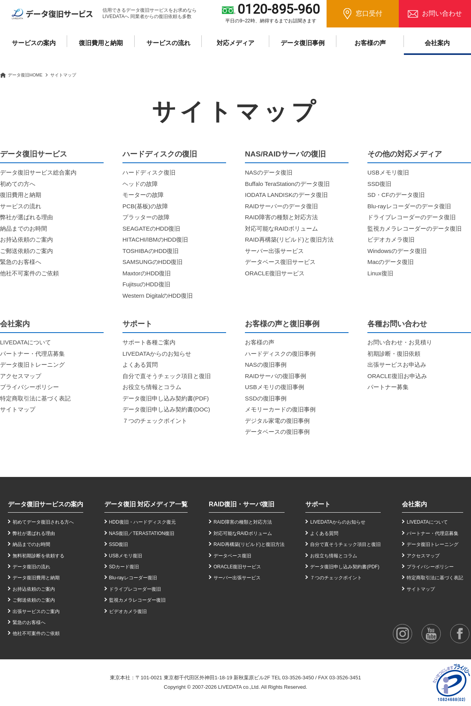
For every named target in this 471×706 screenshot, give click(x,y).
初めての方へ (17, 183)
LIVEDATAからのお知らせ (156, 353)
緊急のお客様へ (20, 261)
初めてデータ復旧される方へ (43, 522)
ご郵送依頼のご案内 (26, 250)
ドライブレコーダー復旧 (135, 589)
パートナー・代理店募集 (32, 353)
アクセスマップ (20, 376)
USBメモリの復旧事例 (274, 387)
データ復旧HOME (25, 75)
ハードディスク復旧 (148, 172)
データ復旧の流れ (31, 567)
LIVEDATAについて (25, 342)
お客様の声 (370, 43)
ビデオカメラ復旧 (390, 239)
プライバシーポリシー (29, 387)
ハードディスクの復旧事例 (280, 353)
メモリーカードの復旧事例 (280, 409)
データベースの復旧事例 (277, 431)
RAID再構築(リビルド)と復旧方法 (289, 239)
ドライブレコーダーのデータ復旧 (411, 217)
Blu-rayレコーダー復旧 (133, 577)
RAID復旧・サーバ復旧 (241, 504)
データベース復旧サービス (280, 261)
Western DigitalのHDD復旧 (157, 295)
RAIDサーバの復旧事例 (275, 376)
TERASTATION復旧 (153, 533)
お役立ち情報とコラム (151, 387)
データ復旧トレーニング (32, 364)
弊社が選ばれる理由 (26, 217)
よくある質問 (140, 364)
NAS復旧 (118, 533)
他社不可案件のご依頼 (29, 273)
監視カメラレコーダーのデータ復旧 (414, 228)
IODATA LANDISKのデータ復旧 (286, 194)
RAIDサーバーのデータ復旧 (281, 206)
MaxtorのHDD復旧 (146, 273)
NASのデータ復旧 (268, 172)
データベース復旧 (232, 556)
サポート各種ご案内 (148, 342)
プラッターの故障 (146, 217)
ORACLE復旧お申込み (397, 376)
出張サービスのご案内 (36, 611)
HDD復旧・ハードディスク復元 (142, 522)
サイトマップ (17, 409)
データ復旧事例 (303, 43)
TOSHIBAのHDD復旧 (150, 250)
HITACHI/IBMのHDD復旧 (155, 239)
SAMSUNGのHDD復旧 (152, 261)
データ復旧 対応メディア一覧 (146, 504)
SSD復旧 (379, 183)
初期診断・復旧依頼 (393, 353)
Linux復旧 (380, 273)
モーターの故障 (143, 194)
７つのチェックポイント (154, 420)
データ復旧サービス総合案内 (38, 172)
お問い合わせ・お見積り (399, 342)
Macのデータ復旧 (390, 261)
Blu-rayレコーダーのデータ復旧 (409, 206)
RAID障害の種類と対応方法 (281, 217)
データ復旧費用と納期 (36, 577)
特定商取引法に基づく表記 (35, 398)
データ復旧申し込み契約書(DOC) (166, 409)
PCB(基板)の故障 (145, 206)
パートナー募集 (388, 387)
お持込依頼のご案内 (26, 239)
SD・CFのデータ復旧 (396, 194)
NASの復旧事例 (266, 364)
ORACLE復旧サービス (275, 273)
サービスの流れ (168, 43)
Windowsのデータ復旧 (397, 250)
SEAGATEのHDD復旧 (151, 228)
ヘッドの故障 (140, 183)
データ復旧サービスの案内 (45, 504)
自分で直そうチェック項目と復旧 (166, 376)
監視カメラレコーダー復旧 (137, 600)
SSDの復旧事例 (266, 398)
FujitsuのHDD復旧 (146, 284)
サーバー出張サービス (274, 250)
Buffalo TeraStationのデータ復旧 (287, 183)
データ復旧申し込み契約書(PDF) (165, 398)
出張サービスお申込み (396, 364)
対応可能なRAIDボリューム (281, 228)
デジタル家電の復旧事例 (277, 420)
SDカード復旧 (124, 567)
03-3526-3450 (298, 678)
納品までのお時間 (23, 228)
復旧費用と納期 (101, 43)
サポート (317, 504)
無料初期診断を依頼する (38, 556)
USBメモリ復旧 (388, 172)
